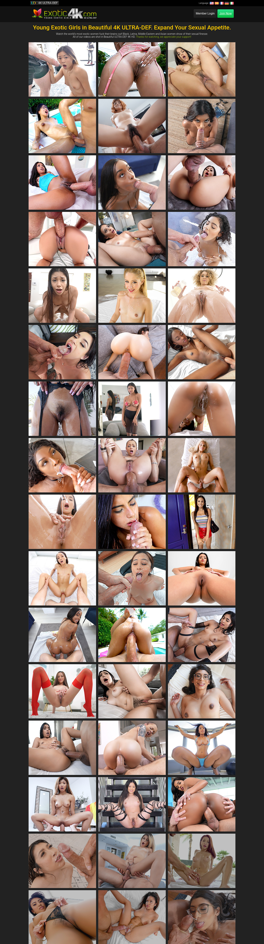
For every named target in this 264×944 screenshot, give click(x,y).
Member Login (205, 13)
